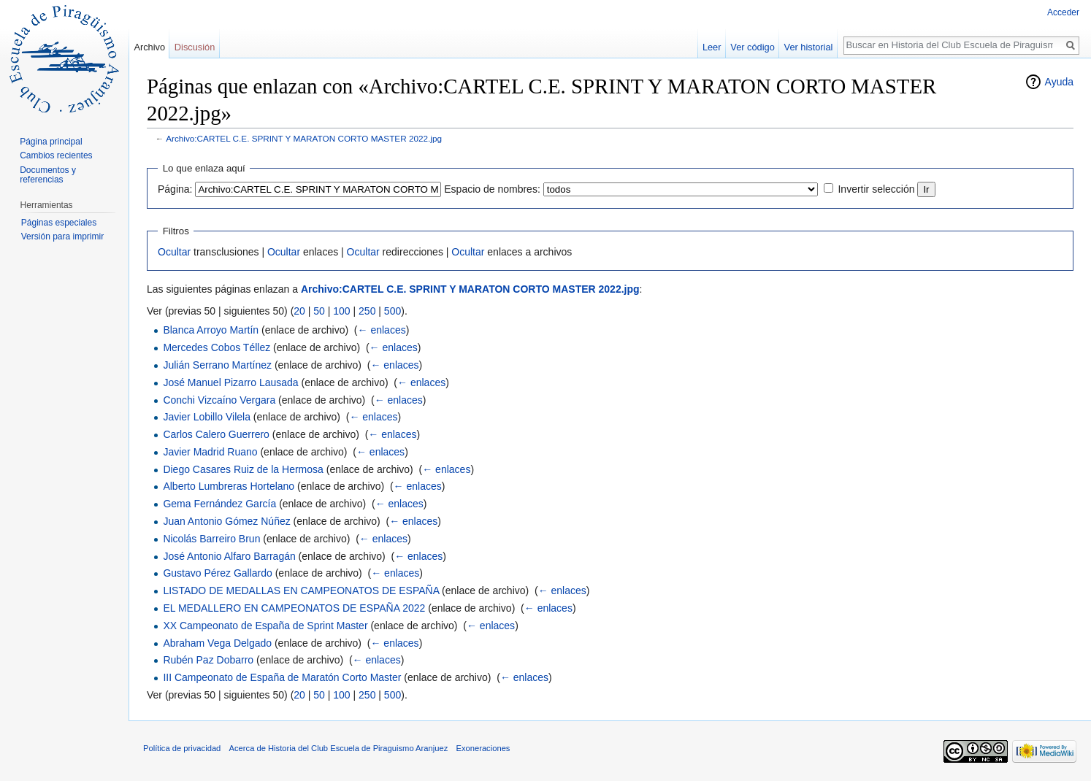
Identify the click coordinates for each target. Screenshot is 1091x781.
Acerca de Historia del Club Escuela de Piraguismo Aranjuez (338, 748)
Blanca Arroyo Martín (211, 330)
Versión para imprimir (62, 236)
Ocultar (174, 252)
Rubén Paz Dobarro (208, 660)
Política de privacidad (182, 748)
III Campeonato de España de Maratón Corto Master (282, 677)
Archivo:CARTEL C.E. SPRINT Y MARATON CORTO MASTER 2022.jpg (304, 138)
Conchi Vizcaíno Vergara (219, 400)
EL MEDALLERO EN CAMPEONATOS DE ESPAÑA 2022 (294, 608)
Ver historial (808, 47)
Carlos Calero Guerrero (216, 434)
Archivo (149, 47)
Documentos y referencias (48, 175)
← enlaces (382, 330)
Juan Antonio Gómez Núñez (226, 521)
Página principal (51, 141)
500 (392, 311)
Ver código (752, 47)
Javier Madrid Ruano (210, 452)
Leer (712, 47)
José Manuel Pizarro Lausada (230, 382)
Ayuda (1059, 82)
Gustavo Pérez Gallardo (217, 573)
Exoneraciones (483, 748)
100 (341, 311)
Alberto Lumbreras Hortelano (228, 486)
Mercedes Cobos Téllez (216, 347)
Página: (175, 189)
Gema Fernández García (219, 503)
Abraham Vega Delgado (217, 643)
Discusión (195, 47)
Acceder (1063, 12)
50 (319, 311)
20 (299, 311)
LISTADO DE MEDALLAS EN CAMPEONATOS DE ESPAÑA (301, 590)
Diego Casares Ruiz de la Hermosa (243, 469)
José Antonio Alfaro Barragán (229, 556)
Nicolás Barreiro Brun (211, 539)
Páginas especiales (58, 223)
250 (367, 311)
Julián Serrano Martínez (217, 365)
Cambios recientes (56, 155)
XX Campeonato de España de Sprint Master (265, 625)
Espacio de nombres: (492, 189)
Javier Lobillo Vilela (206, 417)
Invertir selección (876, 189)
